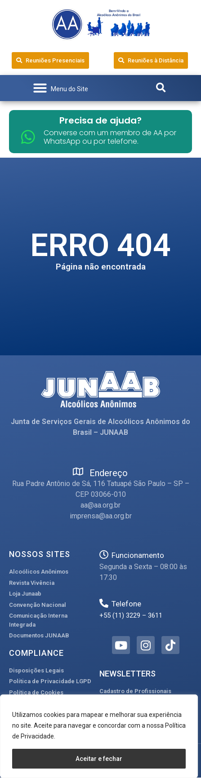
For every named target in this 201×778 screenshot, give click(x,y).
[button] (60, 88)
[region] (99, 736)
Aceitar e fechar (99, 758)
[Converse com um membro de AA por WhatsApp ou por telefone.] (28, 137)
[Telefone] (103, 603)
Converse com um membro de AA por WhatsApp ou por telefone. (110, 137)
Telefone (126, 603)
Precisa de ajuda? (100, 120)
